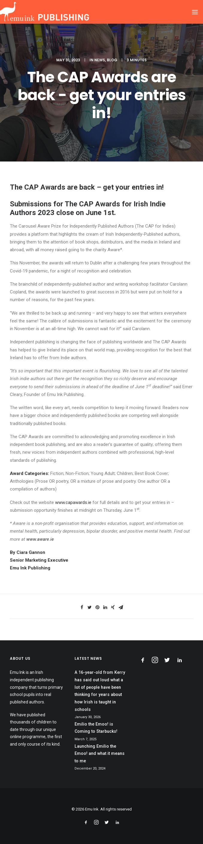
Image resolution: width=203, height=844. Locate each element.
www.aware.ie (40, 539)
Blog (112, 60)
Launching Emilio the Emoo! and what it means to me (100, 753)
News (99, 60)
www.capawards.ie (73, 502)
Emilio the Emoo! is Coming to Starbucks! (96, 728)
